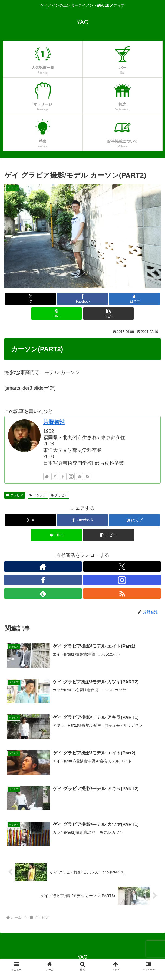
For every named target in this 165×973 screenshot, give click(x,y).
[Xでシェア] (30, 299)
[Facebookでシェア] (82, 299)
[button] (108, 313)
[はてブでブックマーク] (134, 299)
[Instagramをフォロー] (71, 476)
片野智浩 (54, 422)
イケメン (37, 495)
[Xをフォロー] (54, 476)
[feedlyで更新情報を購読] (79, 476)
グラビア (14, 495)
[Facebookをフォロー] (63, 476)
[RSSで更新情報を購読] (87, 476)
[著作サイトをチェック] (46, 476)
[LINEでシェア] (56, 313)
